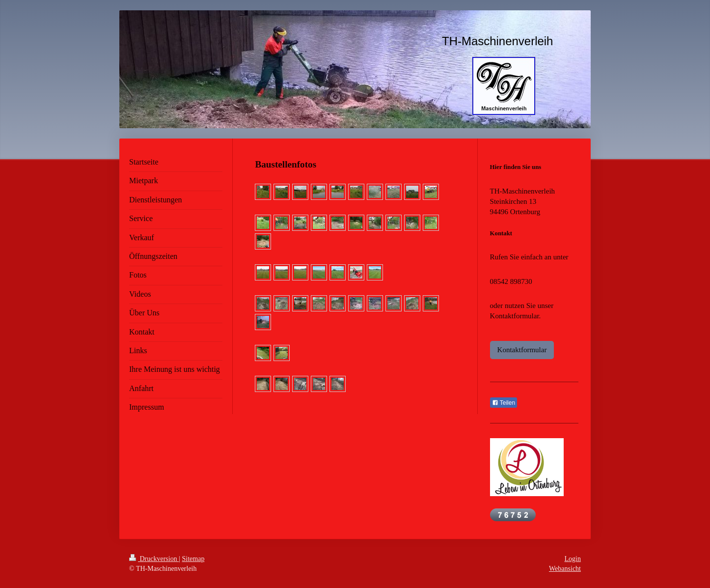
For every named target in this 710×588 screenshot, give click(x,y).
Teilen (503, 402)
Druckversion (154, 558)
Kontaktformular (522, 350)
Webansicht (565, 568)
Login (573, 558)
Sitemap (193, 558)
